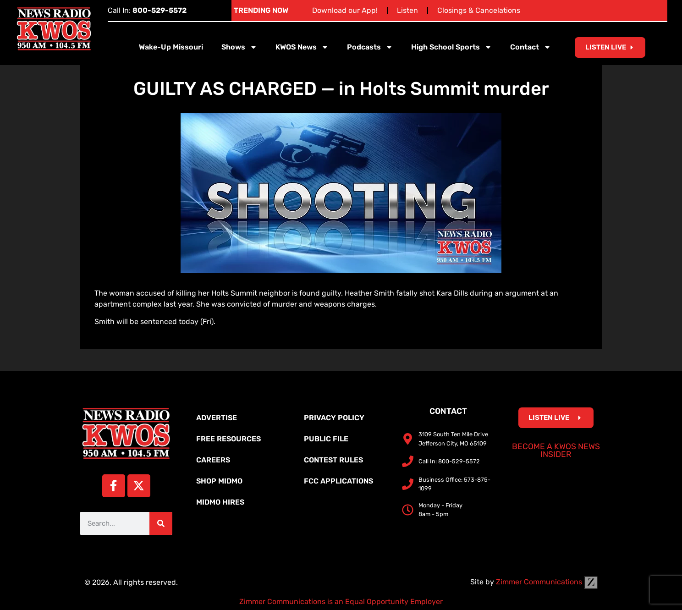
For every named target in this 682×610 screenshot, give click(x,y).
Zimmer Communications (547, 581)
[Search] (160, 523)
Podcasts (370, 47)
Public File (326, 438)
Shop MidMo (219, 481)
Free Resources (228, 438)
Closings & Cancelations (478, 10)
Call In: (147, 10)
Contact (530, 47)
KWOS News (302, 47)
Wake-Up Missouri (171, 47)
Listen (407, 10)
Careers (213, 460)
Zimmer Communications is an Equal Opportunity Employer (341, 601)
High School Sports (451, 47)
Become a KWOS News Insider (556, 450)
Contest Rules (333, 460)
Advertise (216, 417)
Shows (239, 47)
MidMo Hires (220, 502)
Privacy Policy (334, 417)
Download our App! (345, 10)
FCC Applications (338, 481)
